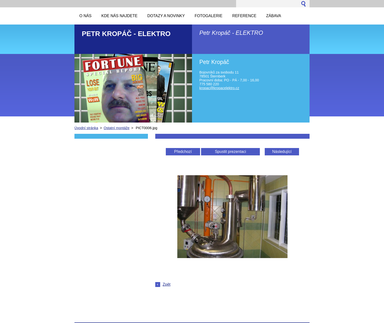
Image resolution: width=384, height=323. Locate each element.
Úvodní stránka (86, 128)
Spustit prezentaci (230, 151)
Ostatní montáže (117, 128)
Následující (281, 151)
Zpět (166, 284)
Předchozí (183, 151)
